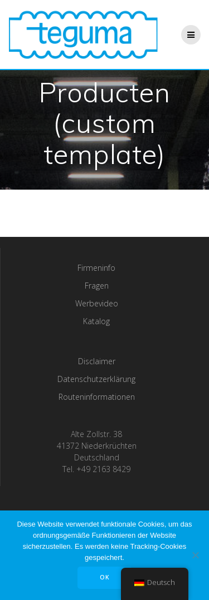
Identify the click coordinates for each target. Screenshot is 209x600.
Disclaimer (96, 361)
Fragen (97, 285)
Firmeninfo (96, 267)
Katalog (96, 321)
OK (105, 577)
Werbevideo (96, 303)
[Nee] (195, 555)
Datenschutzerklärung (96, 379)
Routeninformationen (97, 396)
